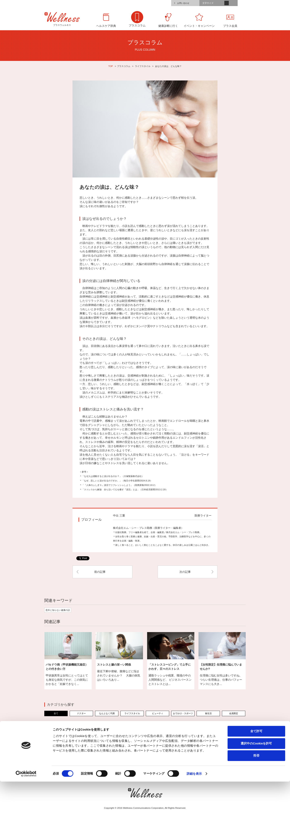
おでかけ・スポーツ (183, 713)
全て (56, 713)
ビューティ (157, 713)
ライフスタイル (142, 66)
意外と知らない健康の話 (58, 610)
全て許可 (256, 763)
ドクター (81, 713)
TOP (110, 66)
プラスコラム (123, 66)
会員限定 (233, 713)
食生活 (208, 713)
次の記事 (185, 571)
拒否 (256, 788)
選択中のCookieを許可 (256, 775)
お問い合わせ (183, 3)
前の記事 (100, 571)
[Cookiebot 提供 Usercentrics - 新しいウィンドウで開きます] (26, 806)
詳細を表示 (194, 806)
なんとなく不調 (107, 713)
